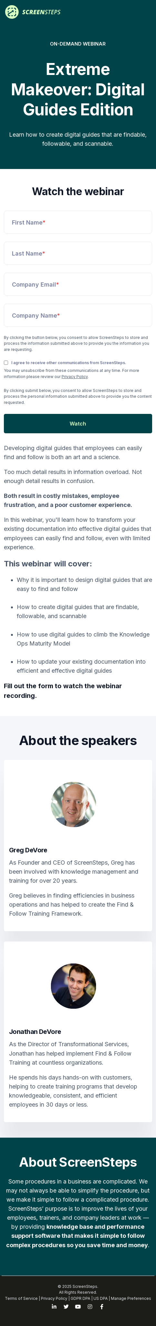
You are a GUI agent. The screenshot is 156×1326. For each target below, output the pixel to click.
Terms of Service (21, 1298)
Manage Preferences (131, 1298)
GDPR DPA (80, 1298)
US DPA (100, 1298)
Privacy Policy (75, 376)
